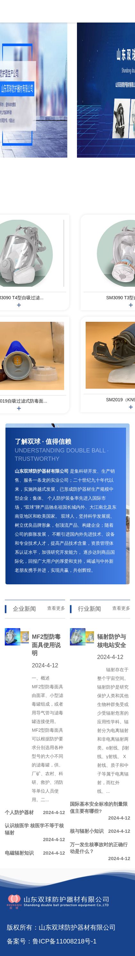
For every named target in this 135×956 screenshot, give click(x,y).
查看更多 (56, 608)
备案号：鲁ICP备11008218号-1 (52, 941)
